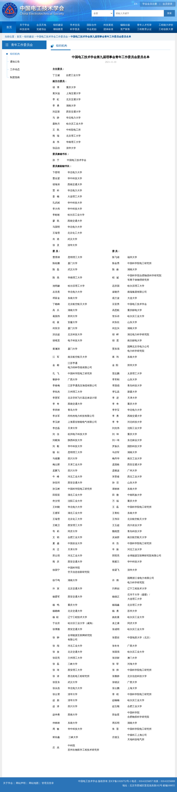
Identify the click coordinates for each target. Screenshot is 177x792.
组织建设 (58, 25)
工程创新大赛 (166, 29)
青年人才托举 (144, 25)
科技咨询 (24, 29)
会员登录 (167, 4)
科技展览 (108, 25)
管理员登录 (48, 783)
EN (135, 4)
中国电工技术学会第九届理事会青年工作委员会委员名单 (101, 36)
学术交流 (75, 25)
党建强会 (41, 29)
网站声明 (21, 783)
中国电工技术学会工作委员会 (52, 36)
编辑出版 (125, 25)
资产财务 (125, 29)
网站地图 (34, 783)
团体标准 (108, 29)
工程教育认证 (144, 29)
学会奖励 (91, 29)
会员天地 (41, 25)
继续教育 (58, 29)
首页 (9, 27)
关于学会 (24, 25)
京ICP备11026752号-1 (119, 781)
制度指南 (15, 77)
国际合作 (91, 25)
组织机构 (15, 54)
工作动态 (15, 69)
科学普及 (75, 29)
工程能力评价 (166, 25)
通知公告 (15, 61)
